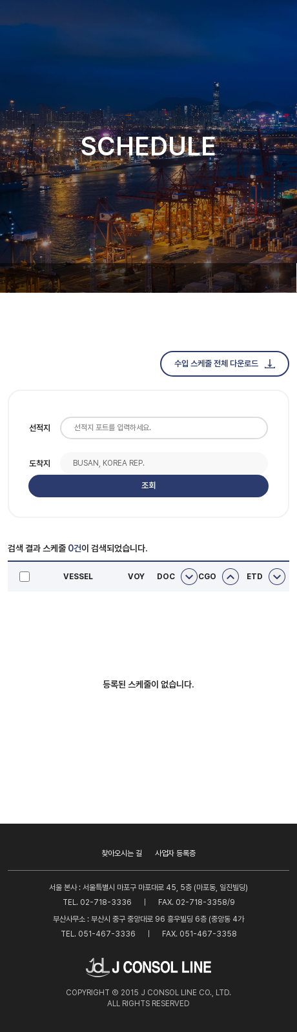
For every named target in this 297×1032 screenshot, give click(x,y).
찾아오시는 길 (121, 853)
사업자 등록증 (175, 853)
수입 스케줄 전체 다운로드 (224, 363)
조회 (148, 485)
